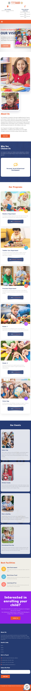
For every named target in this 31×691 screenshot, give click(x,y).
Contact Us (15, 618)
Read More (5, 136)
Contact (2, 651)
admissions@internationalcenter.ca (8, 664)
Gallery (2, 647)
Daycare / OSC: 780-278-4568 (8, 662)
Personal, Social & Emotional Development (15, 169)
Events (2, 649)
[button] (2, 21)
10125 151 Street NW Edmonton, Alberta (10, 657)
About (2, 645)
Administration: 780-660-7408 (8, 660)
